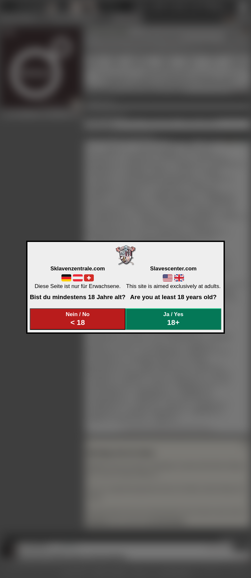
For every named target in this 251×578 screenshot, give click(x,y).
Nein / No (78, 319)
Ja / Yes (173, 319)
